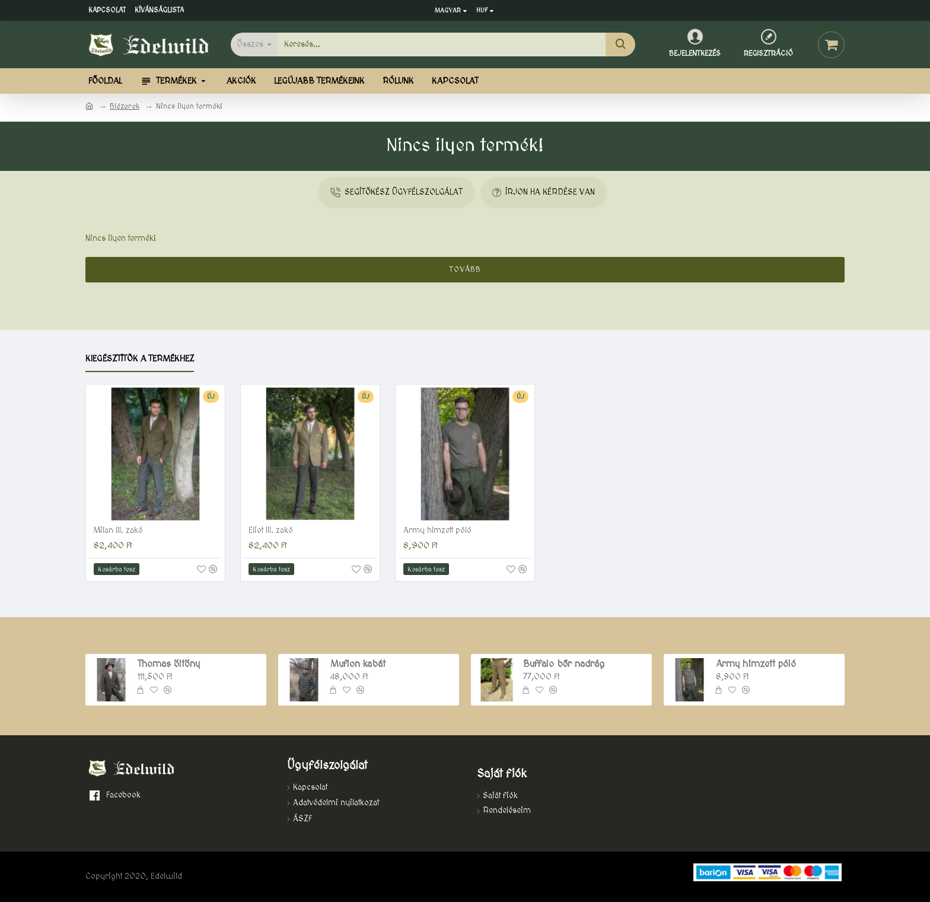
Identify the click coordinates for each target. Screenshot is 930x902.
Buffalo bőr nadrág (563, 664)
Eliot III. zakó (271, 530)
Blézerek (124, 106)
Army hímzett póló (437, 530)
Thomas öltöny (169, 664)
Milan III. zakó (118, 530)
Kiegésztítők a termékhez (139, 359)
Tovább (465, 269)
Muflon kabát (358, 664)
